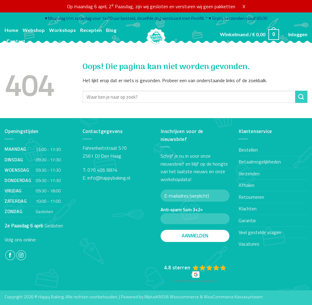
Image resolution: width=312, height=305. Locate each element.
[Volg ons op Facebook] (10, 255)
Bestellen (248, 149)
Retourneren (251, 197)
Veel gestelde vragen (260, 232)
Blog (111, 30)
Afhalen (246, 185)
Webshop (34, 30)
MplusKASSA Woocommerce (171, 296)
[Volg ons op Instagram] (21, 255)
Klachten (248, 208)
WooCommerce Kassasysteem (233, 296)
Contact (16, 41)
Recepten (91, 30)
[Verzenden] (301, 97)
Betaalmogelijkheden (260, 161)
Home (11, 30)
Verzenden (249, 173)
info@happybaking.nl (108, 177)
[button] (249, 34)
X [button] (244, 6)
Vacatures (249, 243)
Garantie (247, 220)
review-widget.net (203, 281)
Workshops (62, 30)
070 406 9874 (102, 170)
